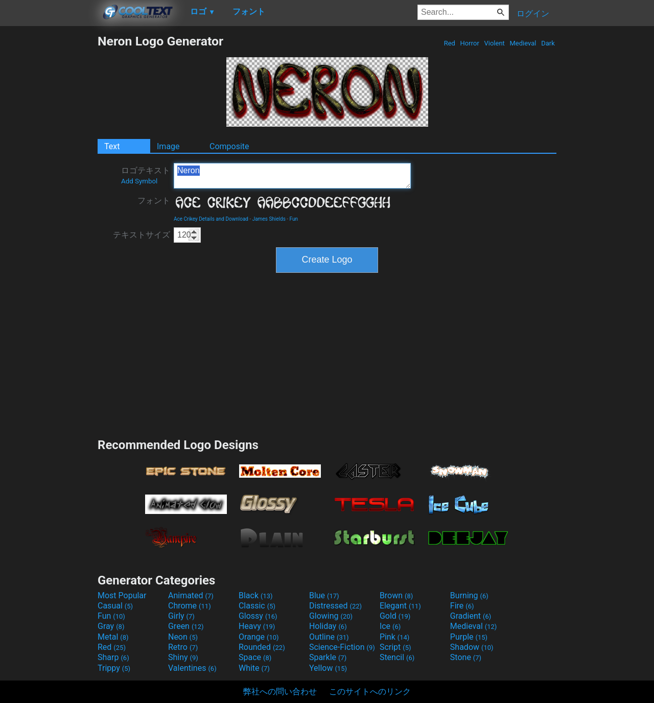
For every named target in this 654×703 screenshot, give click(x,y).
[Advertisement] (48, 187)
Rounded (262, 647)
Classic (257, 606)
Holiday (328, 626)
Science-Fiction (342, 647)
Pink (395, 637)
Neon (183, 637)
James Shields (269, 219)
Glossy (258, 616)
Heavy (257, 626)
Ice (390, 626)
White (254, 668)
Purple (468, 637)
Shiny (183, 657)
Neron (292, 176)
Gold (395, 616)
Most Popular (122, 595)
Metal (113, 637)
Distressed (335, 606)
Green (186, 626)
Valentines (192, 668)
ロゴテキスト (145, 175)
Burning (469, 595)
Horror (469, 43)
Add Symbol (139, 181)
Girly (181, 616)
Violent (494, 43)
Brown (396, 595)
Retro (183, 647)
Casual (115, 606)
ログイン (533, 13)
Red (449, 43)
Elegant (400, 606)
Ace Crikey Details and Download (211, 219)
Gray (111, 626)
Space (255, 657)
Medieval (523, 43)
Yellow (328, 668)
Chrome (189, 606)
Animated (191, 595)
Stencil (397, 657)
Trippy (114, 668)
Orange (259, 637)
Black (256, 595)
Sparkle (327, 657)
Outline (329, 637)
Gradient (470, 616)
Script (395, 647)
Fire (462, 606)
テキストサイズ (141, 235)
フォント (153, 200)
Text (112, 146)
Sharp (113, 657)
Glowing (331, 616)
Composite (229, 146)
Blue (324, 595)
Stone (465, 657)
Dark (548, 43)
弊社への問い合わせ (280, 691)
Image (168, 146)
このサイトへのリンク (370, 691)
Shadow (472, 647)
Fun (294, 219)
